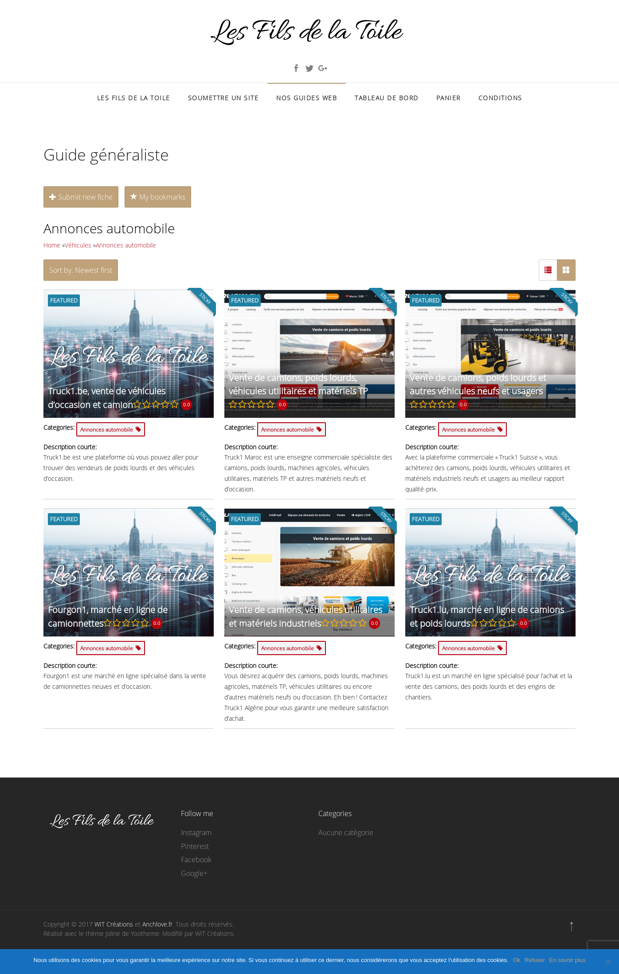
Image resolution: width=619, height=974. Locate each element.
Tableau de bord (387, 98)
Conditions (500, 98)
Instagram (196, 832)
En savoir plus (567, 960)
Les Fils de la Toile (133, 98)
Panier (448, 98)
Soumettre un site (223, 98)
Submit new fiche (81, 197)
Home (51, 245)
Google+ (194, 873)
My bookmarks (157, 197)
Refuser (535, 960)
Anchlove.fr (157, 924)
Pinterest (195, 846)
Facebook (196, 859)
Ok (517, 960)
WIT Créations (113, 924)
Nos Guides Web (306, 98)
